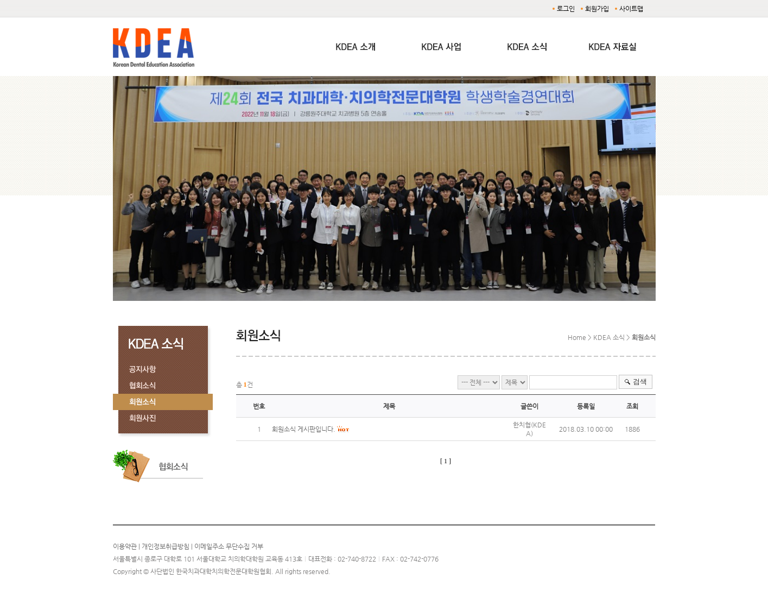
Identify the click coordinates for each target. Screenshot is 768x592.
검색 (640, 381)
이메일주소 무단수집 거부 (228, 546)
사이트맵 (631, 8)
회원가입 (597, 8)
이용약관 (125, 546)
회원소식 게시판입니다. (303, 429)
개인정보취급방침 (165, 546)
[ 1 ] (445, 461)
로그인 (566, 8)
